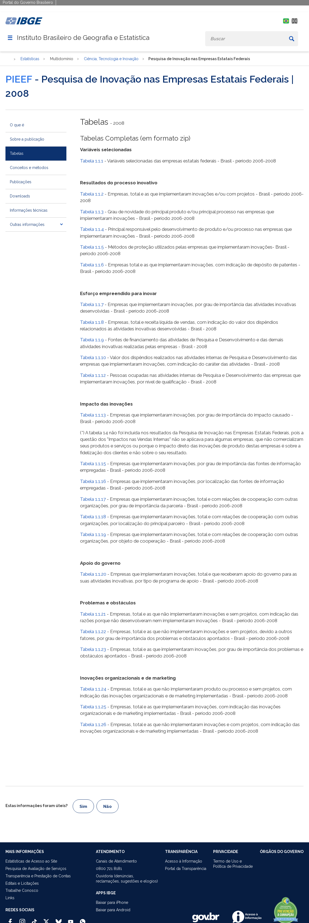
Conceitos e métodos (29, 167)
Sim (83, 806)
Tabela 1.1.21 (93, 614)
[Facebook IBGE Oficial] (10, 919)
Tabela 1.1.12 (93, 375)
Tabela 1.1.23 (93, 649)
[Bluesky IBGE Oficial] (58, 919)
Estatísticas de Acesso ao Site (31, 861)
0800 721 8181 (109, 868)
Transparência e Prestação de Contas (38, 876)
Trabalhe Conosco (21, 890)
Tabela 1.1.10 (93, 357)
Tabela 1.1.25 (93, 706)
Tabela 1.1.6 (92, 264)
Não (107, 806)
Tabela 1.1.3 (92, 211)
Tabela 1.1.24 (93, 689)
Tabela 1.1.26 (93, 724)
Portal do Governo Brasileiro (28, 2)
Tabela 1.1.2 (92, 194)
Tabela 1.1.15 (93, 463)
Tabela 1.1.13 (93, 415)
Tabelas (16, 153)
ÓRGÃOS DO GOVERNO (282, 851)
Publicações (20, 182)
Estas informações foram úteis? (36, 805)
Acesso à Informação (183, 861)
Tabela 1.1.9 (92, 339)
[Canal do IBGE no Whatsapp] (82, 919)
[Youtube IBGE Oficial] (70, 919)
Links (9, 898)
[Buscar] (291, 38)
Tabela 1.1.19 (93, 534)
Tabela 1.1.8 (92, 322)
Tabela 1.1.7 (92, 304)
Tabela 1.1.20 (93, 574)
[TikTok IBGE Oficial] (34, 919)
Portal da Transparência (185, 868)
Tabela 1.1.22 (93, 631)
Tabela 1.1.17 (93, 499)
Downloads (20, 196)
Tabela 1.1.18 (93, 516)
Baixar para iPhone (112, 902)
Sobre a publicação (27, 139)
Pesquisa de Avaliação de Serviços (35, 868)
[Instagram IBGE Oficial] (22, 919)
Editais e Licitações (22, 883)
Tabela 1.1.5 (92, 247)
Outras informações (27, 224)
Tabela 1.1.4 (92, 229)
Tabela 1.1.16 (93, 481)
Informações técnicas (29, 210)
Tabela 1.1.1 (91, 161)
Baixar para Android (113, 910)
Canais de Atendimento (116, 861)
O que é (17, 125)
